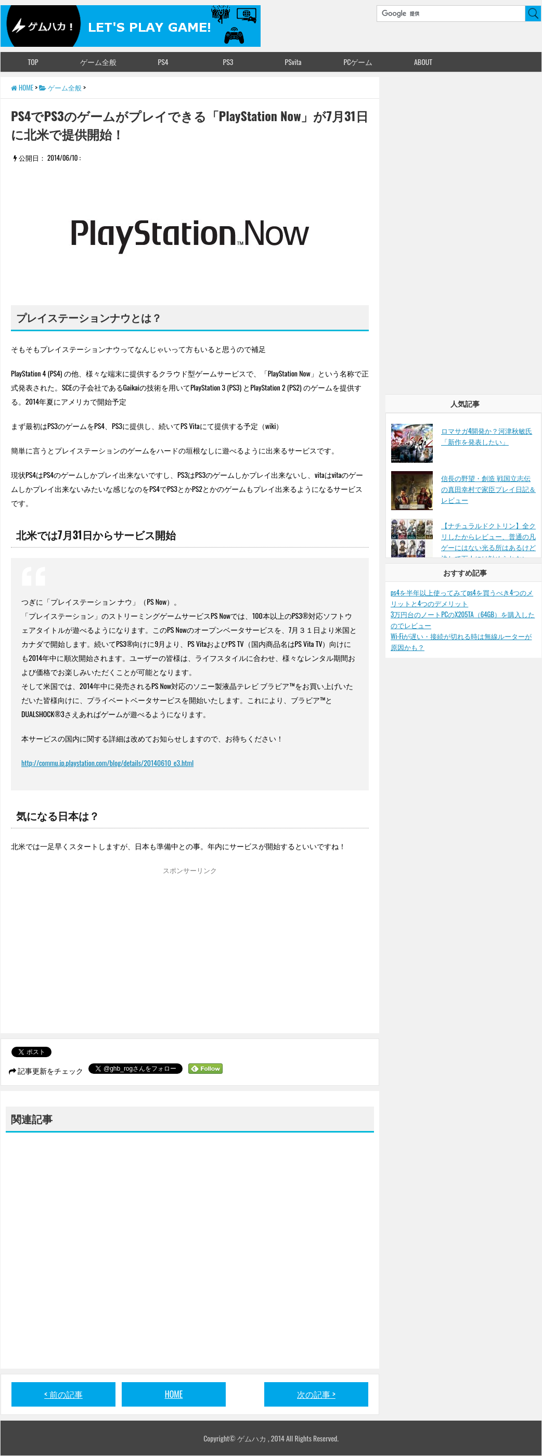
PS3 (228, 61)
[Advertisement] (98, 952)
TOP (33, 61)
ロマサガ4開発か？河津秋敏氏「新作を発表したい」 (486, 436)
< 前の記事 (63, 1394)
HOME (174, 1394)
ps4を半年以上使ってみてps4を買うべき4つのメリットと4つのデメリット (462, 597)
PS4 (163, 61)
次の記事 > (316, 1394)
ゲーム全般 (98, 61)
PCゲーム (358, 61)
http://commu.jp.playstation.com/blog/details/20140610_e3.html (107, 762)
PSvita (293, 61)
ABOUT (423, 61)
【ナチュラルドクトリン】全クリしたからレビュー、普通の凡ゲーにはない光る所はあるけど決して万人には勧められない (488, 541)
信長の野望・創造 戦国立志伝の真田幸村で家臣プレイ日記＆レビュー (488, 489)
